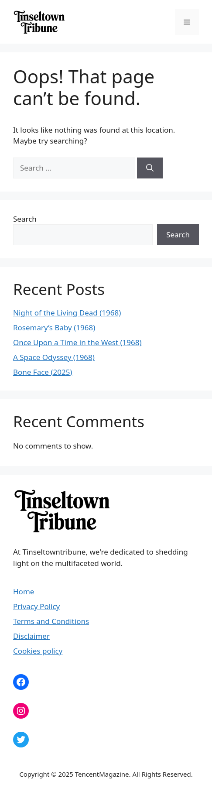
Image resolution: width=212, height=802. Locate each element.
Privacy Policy (36, 606)
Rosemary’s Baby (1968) (54, 327)
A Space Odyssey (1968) (54, 357)
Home (23, 591)
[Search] (150, 168)
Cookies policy (37, 651)
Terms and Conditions (51, 621)
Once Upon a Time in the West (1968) (77, 342)
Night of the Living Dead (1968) (67, 313)
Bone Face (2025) (42, 372)
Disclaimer (31, 636)
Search (25, 219)
